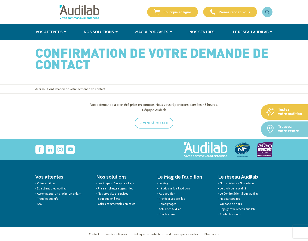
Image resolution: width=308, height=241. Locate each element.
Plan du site (211, 234)
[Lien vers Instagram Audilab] (60, 149)
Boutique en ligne (172, 12)
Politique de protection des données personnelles (166, 234)
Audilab (40, 89)
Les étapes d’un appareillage (116, 183)
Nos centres (202, 32)
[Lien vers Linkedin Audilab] (50, 149)
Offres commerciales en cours (116, 204)
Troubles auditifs (47, 198)
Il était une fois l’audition (174, 188)
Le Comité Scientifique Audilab (239, 193)
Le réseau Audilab (251, 32)
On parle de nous (231, 204)
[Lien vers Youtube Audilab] (70, 149)
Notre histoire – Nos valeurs (237, 183)
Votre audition (46, 183)
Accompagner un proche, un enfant (59, 193)
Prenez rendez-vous (230, 12)
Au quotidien (167, 193)
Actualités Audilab (170, 209)
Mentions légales (116, 234)
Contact (94, 234)
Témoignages (167, 204)
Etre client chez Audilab (52, 188)
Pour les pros (167, 214)
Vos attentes (49, 32)
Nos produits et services (113, 193)
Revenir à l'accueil (154, 123)
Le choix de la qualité (233, 188)
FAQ (39, 204)
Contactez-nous (230, 214)
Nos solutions (99, 32)
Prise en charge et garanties (115, 188)
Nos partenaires (230, 198)
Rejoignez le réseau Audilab (237, 209)
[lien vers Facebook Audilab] (39, 149)
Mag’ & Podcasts (151, 32)
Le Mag (163, 183)
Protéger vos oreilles (172, 198)
